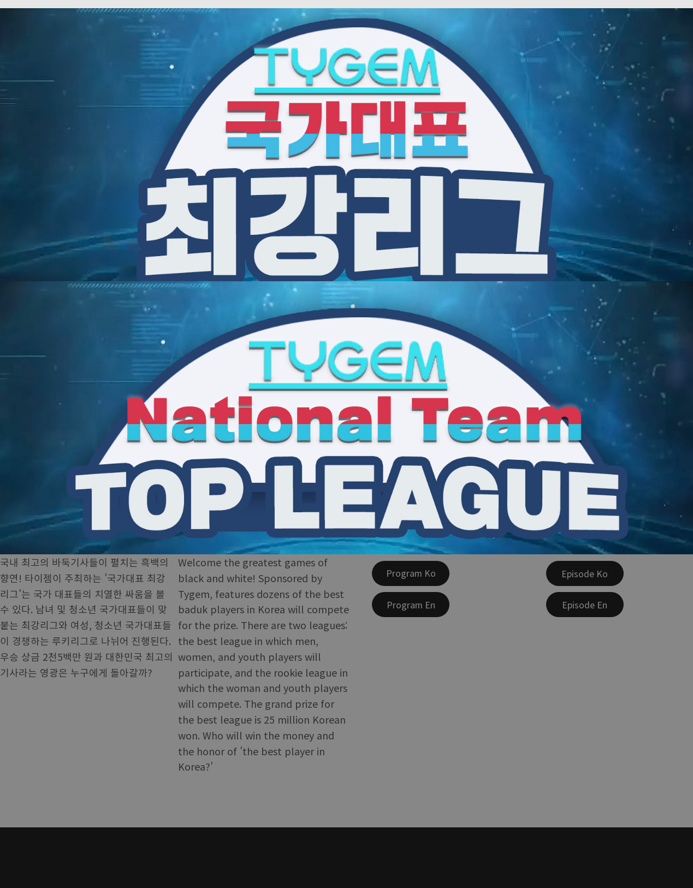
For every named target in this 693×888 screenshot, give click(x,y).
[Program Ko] (410, 573)
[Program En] (410, 604)
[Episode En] (585, 604)
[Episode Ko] (585, 573)
